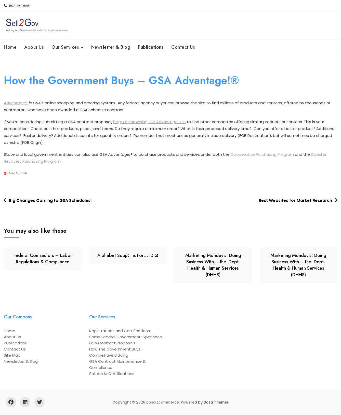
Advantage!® (16, 103)
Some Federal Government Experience (125, 337)
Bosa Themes (216, 402)
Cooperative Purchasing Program (262, 154)
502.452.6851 (17, 5)
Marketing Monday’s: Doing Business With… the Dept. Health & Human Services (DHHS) (213, 265)
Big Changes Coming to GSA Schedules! (50, 200)
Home (10, 47)
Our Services (65, 47)
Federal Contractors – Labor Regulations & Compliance (43, 258)
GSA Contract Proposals (112, 343)
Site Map (12, 355)
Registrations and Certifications (119, 330)
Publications (151, 47)
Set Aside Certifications (111, 373)
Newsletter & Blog (110, 47)
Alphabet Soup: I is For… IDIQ (127, 255)
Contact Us (183, 47)
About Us (34, 47)
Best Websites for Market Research (295, 200)
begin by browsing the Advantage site (149, 122)
